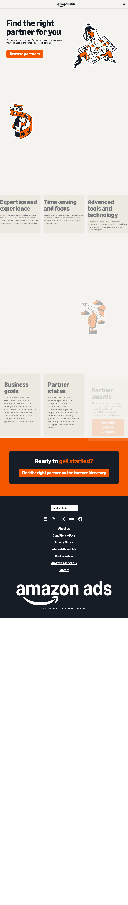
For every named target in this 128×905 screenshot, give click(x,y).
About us (64, 528)
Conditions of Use (64, 535)
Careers (64, 570)
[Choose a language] (64, 508)
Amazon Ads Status (64, 563)
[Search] (124, 4)
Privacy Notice (64, 542)
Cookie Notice (64, 556)
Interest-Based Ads (64, 549)
